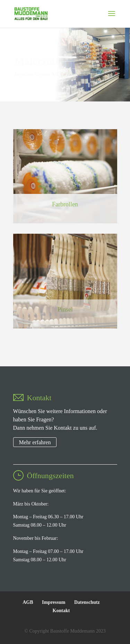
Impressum (53, 602)
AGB (28, 602)
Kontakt (61, 610)
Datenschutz (87, 602)
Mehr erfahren (35, 442)
